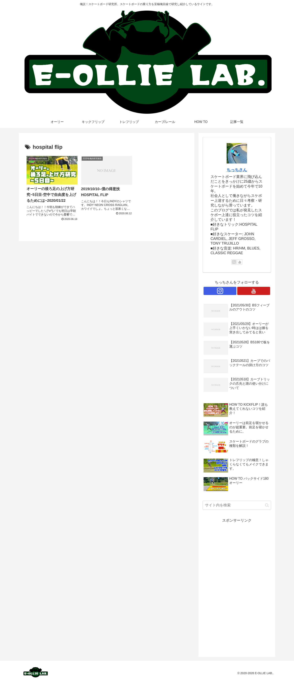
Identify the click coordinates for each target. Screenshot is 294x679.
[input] (237, 505)
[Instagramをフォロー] (234, 262)
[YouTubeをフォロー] (239, 262)
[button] (267, 505)
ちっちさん (237, 170)
